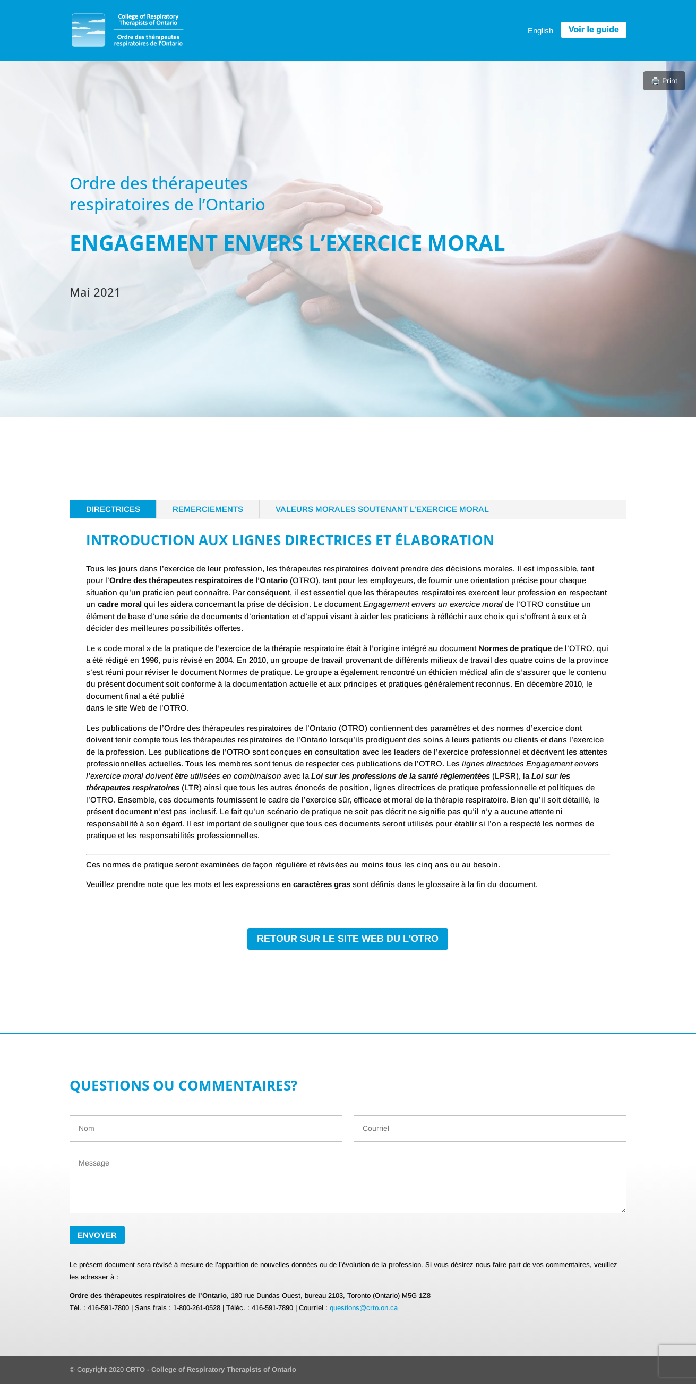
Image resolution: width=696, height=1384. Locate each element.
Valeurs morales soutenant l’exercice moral (382, 508)
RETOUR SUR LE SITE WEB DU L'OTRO (348, 938)
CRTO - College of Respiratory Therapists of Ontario (211, 1369)
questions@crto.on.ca (364, 1308)
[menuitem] (540, 30)
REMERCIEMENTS (208, 508)
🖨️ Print (664, 81)
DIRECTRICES (113, 508)
